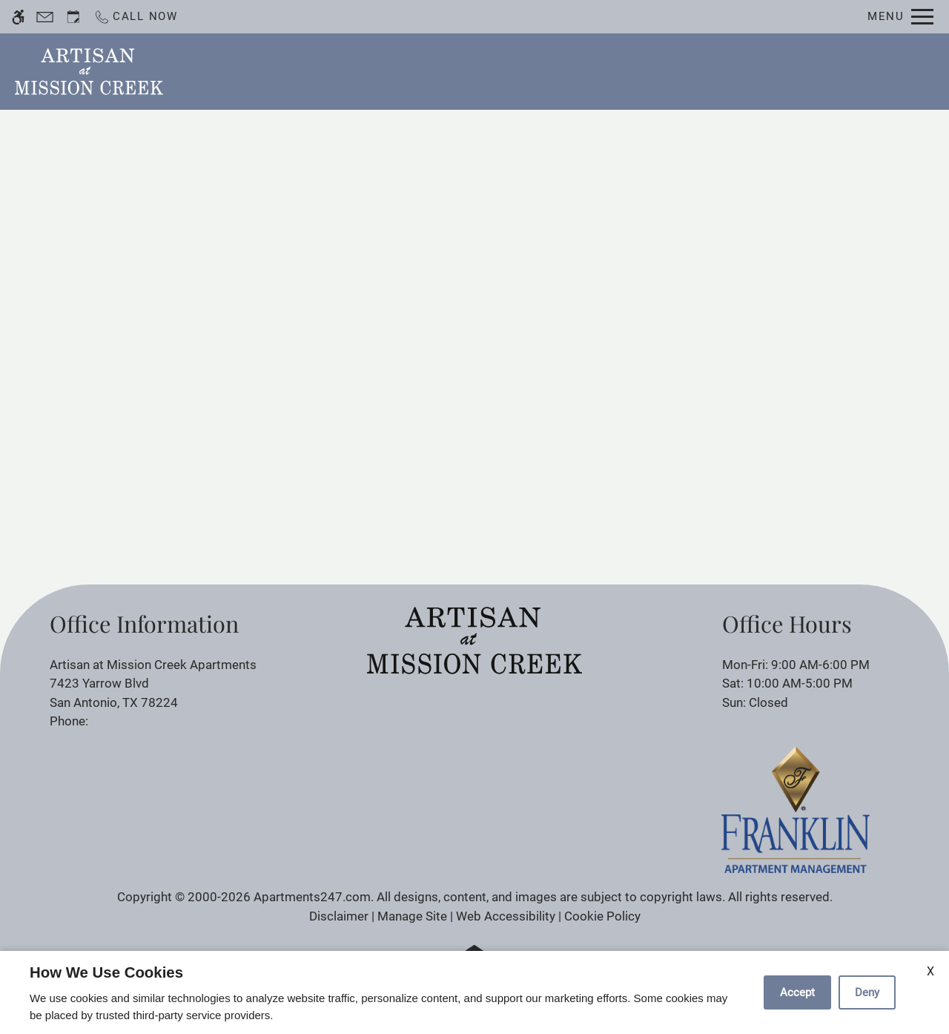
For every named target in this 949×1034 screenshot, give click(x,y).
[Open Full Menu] (900, 17)
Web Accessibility (505, 916)
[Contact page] (45, 17)
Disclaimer (338, 916)
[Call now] (135, 17)
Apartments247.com (312, 896)
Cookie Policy (602, 916)
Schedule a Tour (461, 71)
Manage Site (412, 916)
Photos (650, 71)
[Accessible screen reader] (18, 17)
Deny (867, 992)
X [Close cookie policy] (930, 971)
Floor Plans (569, 71)
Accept (797, 992)
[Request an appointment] (73, 17)
